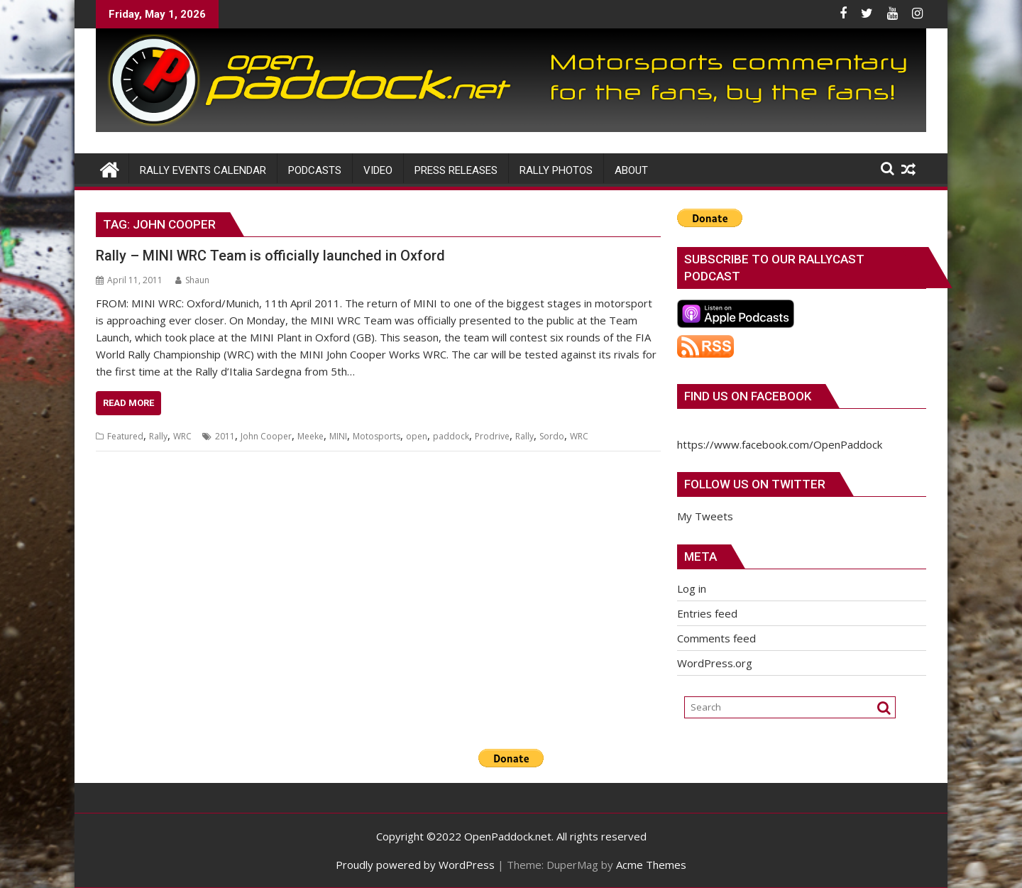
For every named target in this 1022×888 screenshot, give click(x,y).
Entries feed (707, 613)
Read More (128, 403)
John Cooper (266, 436)
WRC (182, 436)
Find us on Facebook (747, 396)
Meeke (310, 436)
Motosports (376, 436)
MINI (338, 436)
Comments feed (716, 638)
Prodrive (492, 436)
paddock (451, 436)
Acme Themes (651, 864)
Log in (691, 588)
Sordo (551, 436)
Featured (125, 436)
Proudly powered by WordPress (415, 864)
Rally (158, 436)
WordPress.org (714, 663)
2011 (225, 436)
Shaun (192, 280)
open (416, 436)
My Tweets (705, 516)
